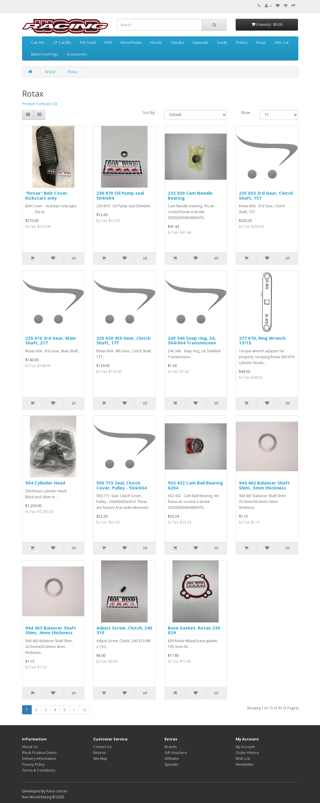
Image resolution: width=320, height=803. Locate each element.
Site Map (100, 758)
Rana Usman (56, 791)
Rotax (261, 42)
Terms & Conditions (38, 770)
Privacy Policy (33, 764)
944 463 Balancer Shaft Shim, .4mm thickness (50, 630)
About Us (30, 746)
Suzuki (222, 42)
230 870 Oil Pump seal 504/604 (120, 195)
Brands (171, 746)
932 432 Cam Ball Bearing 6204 (195, 485)
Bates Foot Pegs (44, 54)
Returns (99, 752)
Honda (156, 42)
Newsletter (245, 764)
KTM (108, 42)
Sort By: (149, 112)
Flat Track (88, 42)
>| (84, 709)
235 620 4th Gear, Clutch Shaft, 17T (123, 340)
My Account (245, 746)
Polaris (241, 42)
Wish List (243, 758)
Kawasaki (200, 42)
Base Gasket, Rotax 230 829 (194, 630)
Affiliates (172, 758)
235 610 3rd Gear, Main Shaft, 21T (50, 340)
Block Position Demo (39, 752)
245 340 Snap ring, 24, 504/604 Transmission (192, 340)
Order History (247, 752)
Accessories (77, 54)
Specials (171, 764)
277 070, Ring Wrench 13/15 (262, 340)
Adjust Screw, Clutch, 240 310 (124, 630)
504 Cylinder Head (45, 483)
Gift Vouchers (176, 752)
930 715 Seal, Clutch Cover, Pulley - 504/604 (121, 485)
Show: (246, 112)
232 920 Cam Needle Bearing (190, 195)
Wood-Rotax (130, 42)
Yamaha (177, 42)
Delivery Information (39, 758)
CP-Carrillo (62, 42)
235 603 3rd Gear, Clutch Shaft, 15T (266, 195)
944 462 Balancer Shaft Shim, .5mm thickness (264, 485)
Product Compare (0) (39, 103)
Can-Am (37, 42)
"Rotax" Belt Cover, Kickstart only (46, 195)
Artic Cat (281, 42)
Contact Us (102, 746)
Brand (50, 71)
